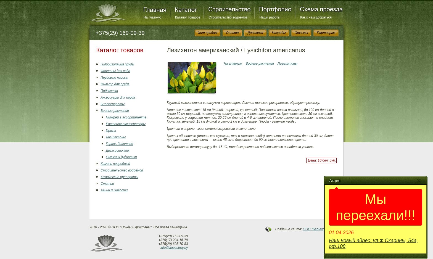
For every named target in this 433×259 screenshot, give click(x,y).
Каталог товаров (187, 17)
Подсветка (109, 91)
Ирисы (111, 131)
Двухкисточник (118, 150)
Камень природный (115, 164)
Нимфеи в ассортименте (126, 117)
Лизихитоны (116, 137)
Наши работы (269, 17)
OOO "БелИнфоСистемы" (323, 229)
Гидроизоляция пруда (117, 64)
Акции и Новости (114, 190)
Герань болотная (119, 144)
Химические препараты (119, 177)
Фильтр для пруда (115, 84)
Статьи (107, 184)
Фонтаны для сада (115, 71)
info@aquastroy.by (174, 248)
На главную (152, 17)
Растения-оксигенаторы (126, 124)
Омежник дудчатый (121, 157)
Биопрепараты (113, 104)
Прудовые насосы (114, 78)
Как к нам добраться (316, 17)
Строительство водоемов (227, 17)
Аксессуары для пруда (118, 97)
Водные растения (115, 111)
